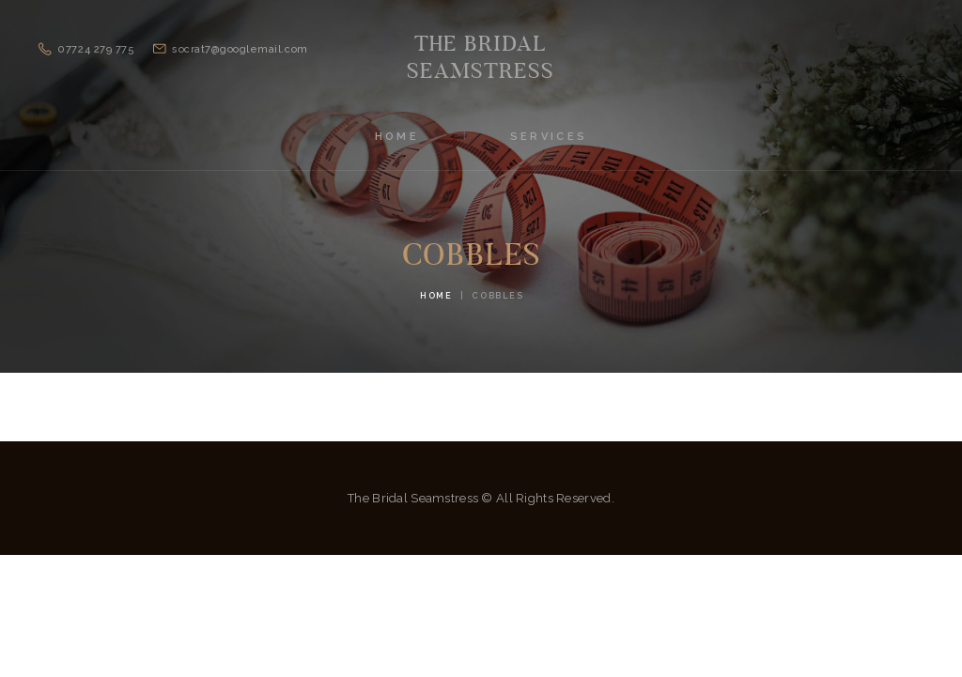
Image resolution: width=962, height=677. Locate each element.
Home (436, 295)
